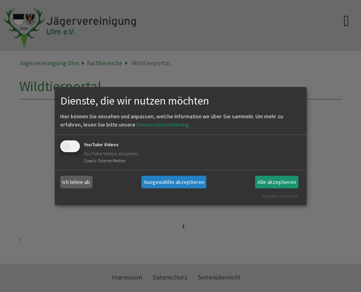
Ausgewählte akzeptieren (174, 181)
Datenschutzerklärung (163, 125)
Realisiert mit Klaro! (280, 196)
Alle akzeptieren (276, 181)
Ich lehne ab (76, 181)
